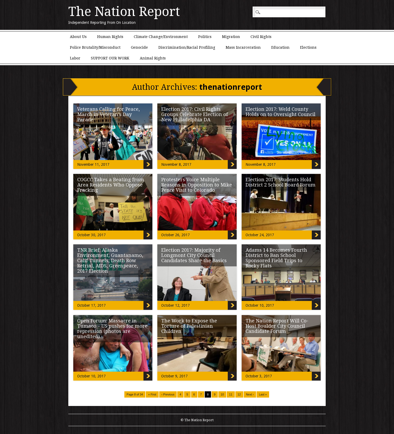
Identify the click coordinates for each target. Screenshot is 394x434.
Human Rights (110, 37)
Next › (250, 394)
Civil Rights (261, 37)
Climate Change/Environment (161, 37)
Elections (308, 47)
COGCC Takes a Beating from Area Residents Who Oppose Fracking (110, 185)
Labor (75, 58)
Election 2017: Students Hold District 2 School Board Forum (280, 182)
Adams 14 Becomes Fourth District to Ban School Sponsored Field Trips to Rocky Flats (276, 257)
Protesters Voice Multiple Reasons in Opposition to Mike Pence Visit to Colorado (196, 185)
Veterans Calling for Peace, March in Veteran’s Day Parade (108, 114)
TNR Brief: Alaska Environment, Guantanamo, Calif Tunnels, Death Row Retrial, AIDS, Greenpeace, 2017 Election (110, 260)
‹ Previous (168, 394)
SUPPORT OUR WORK (110, 58)
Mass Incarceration (243, 47)
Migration (231, 37)
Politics (205, 37)
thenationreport (230, 87)
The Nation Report (124, 11)
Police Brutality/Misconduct (95, 47)
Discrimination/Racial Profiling (186, 47)
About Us (78, 37)
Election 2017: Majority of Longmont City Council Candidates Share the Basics (194, 255)
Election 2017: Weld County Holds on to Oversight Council (280, 111)
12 (239, 394)
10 (222, 394)
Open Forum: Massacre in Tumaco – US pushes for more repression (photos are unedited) (112, 328)
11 (230, 394)
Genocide (139, 47)
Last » (263, 394)
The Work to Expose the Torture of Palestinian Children (189, 326)
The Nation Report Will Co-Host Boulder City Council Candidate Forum (277, 326)
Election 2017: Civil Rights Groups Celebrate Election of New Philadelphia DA (194, 114)
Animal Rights (153, 58)
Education (280, 47)
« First (152, 394)
